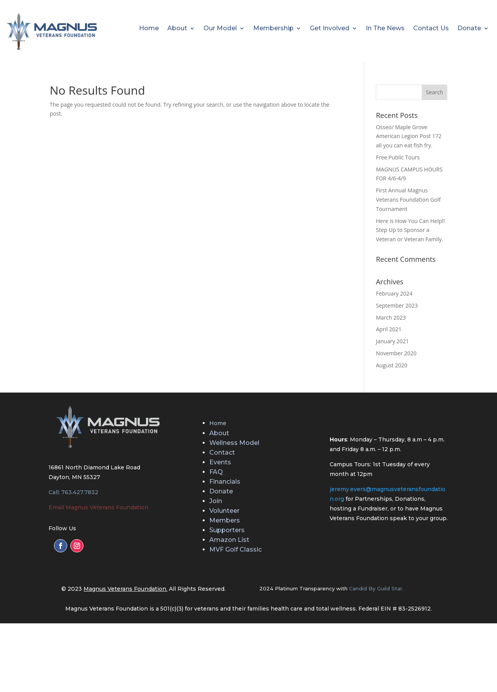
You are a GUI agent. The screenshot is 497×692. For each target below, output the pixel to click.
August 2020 (391, 365)
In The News (385, 29)
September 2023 (397, 305)
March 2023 (391, 317)
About (177, 29)
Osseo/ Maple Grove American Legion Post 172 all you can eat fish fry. (408, 136)
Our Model (220, 29)
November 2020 (396, 353)
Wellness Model (234, 442)
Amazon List (229, 539)
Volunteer (224, 510)
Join (215, 501)
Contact (222, 452)
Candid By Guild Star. (376, 588)
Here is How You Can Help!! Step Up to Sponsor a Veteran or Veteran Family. (410, 230)
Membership (273, 29)
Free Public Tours (397, 157)
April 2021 (388, 329)
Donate (469, 29)
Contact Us (431, 29)
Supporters (227, 530)
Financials (224, 481)
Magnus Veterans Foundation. (125, 588)
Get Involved (329, 29)
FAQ (216, 472)
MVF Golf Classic (235, 549)
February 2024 (394, 293)
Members (224, 520)
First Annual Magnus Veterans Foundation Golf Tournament (408, 200)
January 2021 (392, 341)
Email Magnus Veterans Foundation (98, 507)
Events (220, 462)
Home (149, 29)
